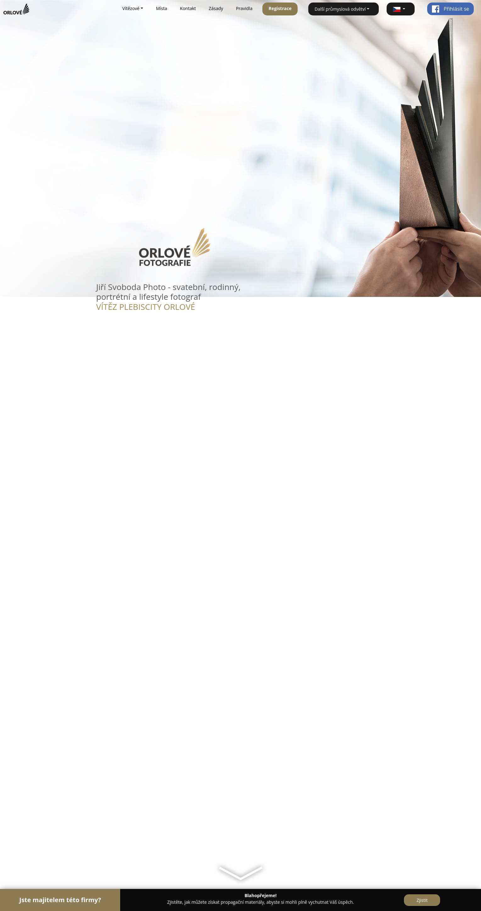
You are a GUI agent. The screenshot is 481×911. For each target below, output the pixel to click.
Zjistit (422, 900)
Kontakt (188, 8)
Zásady (216, 8)
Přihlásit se (450, 9)
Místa (161, 8)
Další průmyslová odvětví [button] (340, 9)
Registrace (280, 8)
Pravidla (244, 8)
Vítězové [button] (131, 8)
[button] (401, 9)
